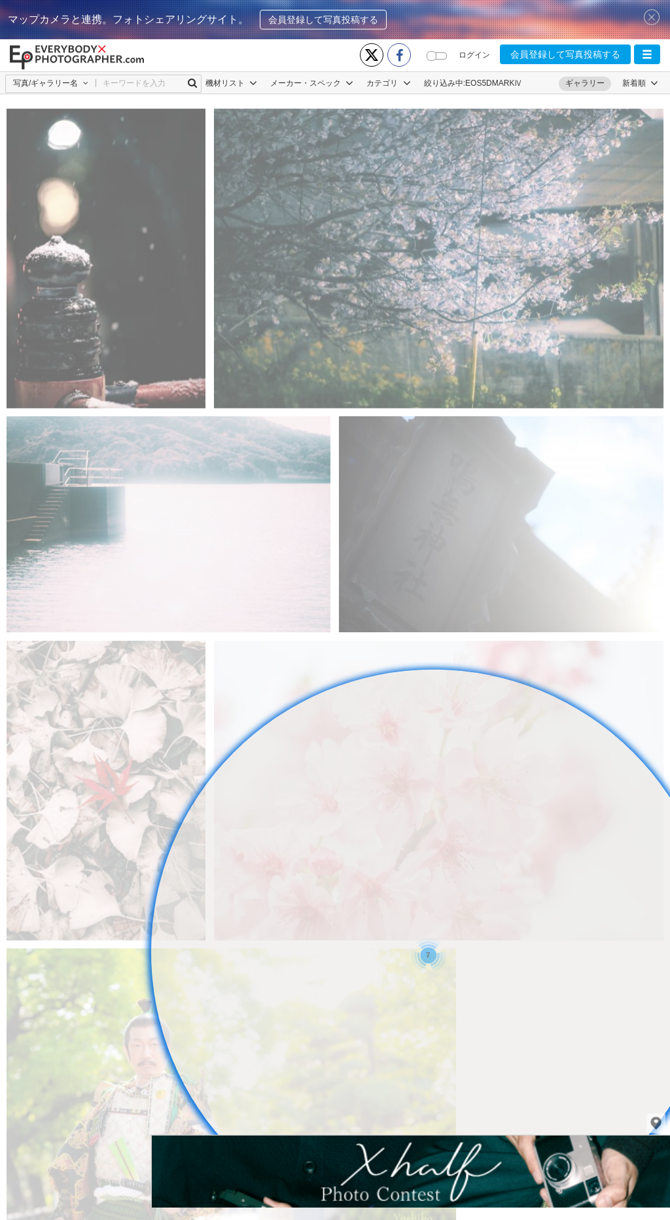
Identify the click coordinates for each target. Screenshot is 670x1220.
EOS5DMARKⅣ (493, 83)
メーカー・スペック (311, 83)
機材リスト (231, 83)
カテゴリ (388, 83)
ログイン (474, 55)
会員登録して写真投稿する (323, 19)
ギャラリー (585, 83)
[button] (647, 54)
